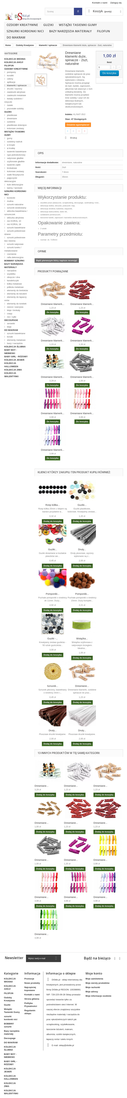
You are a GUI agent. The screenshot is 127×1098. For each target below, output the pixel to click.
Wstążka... (82, 638)
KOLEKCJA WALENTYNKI (11, 375)
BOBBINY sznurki (14, 260)
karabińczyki (12, 280)
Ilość (109, 62)
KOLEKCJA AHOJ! (13, 62)
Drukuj (73, 138)
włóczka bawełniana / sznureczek (15, 213)
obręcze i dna (13, 277)
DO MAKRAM (16, 37)
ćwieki (9, 105)
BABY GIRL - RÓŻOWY (16, 356)
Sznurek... (52, 685)
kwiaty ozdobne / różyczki (13, 100)
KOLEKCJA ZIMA (13, 370)
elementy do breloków (17, 290)
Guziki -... (52, 638)
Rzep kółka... (52, 504)
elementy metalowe (16, 340)
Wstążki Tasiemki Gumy (78, 25)
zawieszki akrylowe (15, 92)
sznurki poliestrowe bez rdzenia (14, 239)
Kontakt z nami (99, 2)
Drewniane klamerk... (52, 304)
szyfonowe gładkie (15, 161)
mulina (9, 201)
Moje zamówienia (94, 978)
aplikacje (10, 82)
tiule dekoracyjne (14, 184)
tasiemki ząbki (13, 165)
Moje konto (93, 973)
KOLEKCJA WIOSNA (14, 59)
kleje (8, 327)
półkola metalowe (15, 287)
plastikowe (11, 115)
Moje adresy (91, 991)
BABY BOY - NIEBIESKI (10, 351)
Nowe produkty (32, 983)
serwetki (10, 323)
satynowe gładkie (14, 158)
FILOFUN (103, 31)
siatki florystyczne (15, 174)
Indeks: (69, 114)
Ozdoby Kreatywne (22, 25)
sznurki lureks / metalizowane (12, 249)
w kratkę (10, 148)
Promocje (29, 978)
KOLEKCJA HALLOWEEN (11, 365)
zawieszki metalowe (16, 95)
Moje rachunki (92, 987)
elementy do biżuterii (16, 293)
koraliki (10, 75)
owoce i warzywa (14, 307)
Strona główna (31, 999)
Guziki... (82, 504)
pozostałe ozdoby (15, 108)
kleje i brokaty (13, 310)
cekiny (9, 79)
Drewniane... (82, 685)
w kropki (10, 145)
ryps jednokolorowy (15, 155)
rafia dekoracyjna (14, 257)
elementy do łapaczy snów (15, 299)
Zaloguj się (116, 2)
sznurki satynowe (14, 244)
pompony (11, 72)
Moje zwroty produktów (97, 983)
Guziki (48, 25)
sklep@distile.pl (66, 1045)
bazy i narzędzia (14, 343)
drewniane (11, 118)
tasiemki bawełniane (16, 151)
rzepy (9, 313)
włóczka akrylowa (15, 217)
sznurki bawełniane (15, 227)
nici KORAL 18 (13, 224)
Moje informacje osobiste (98, 996)
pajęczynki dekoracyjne (10, 180)
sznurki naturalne (14, 204)
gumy (9, 138)
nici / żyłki (11, 317)
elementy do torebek (16, 303)
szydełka (10, 274)
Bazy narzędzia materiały (70, 31)
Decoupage (11, 320)
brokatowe (11, 168)
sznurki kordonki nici (25, 31)
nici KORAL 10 (13, 221)
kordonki (10, 198)
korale (9, 336)
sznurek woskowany (16, 208)
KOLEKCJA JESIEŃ (14, 360)
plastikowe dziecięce (16, 125)
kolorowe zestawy (15, 128)
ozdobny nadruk (14, 141)
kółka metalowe (14, 284)
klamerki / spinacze (16, 85)
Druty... (82, 549)
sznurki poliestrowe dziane (14, 232)
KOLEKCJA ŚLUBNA (15, 346)
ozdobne (10, 122)
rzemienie (11, 254)
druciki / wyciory (14, 88)
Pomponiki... (53, 593)
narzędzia (11, 270)
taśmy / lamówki (14, 188)
